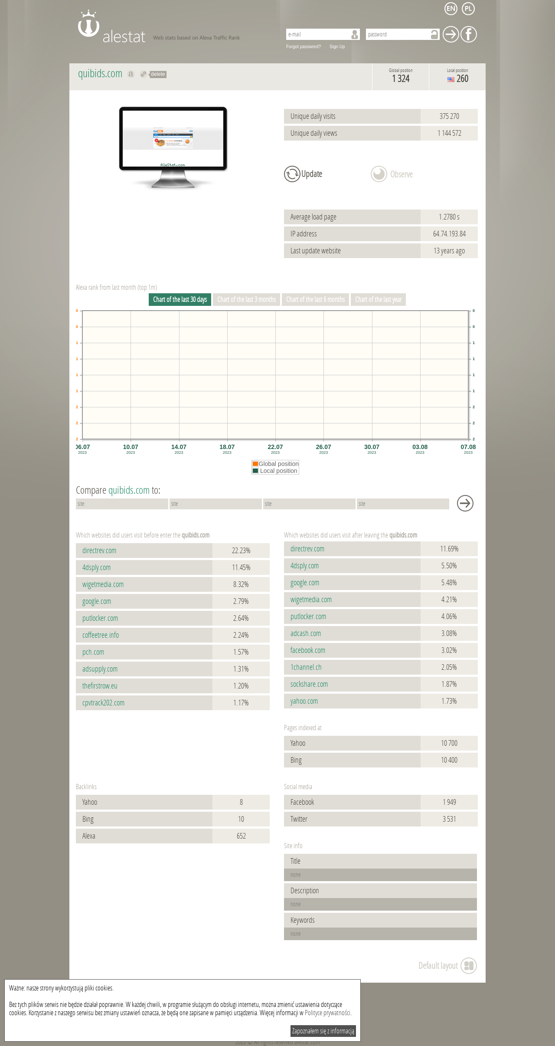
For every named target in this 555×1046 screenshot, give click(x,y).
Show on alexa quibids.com (131, 74)
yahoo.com (304, 701)
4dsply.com (96, 567)
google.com (96, 601)
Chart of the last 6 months (315, 299)
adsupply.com (100, 669)
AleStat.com (174, 26)
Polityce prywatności (327, 1013)
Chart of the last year (378, 299)
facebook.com (308, 650)
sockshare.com (309, 684)
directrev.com (99, 550)
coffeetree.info (100, 635)
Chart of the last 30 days (180, 299)
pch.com (93, 652)
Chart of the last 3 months (246, 299)
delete (158, 74)
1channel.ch (306, 667)
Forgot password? (303, 46)
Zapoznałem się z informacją (323, 1031)
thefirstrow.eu (100, 686)
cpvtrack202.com (103, 703)
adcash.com (306, 633)
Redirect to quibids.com (144, 74)
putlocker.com (100, 618)
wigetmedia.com (103, 584)
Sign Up (337, 46)
